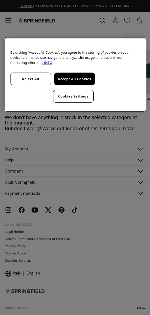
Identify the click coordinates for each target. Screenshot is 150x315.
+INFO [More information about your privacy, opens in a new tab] (47, 62)
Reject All (30, 78)
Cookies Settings (73, 96)
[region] (75, 75)
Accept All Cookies (74, 78)
